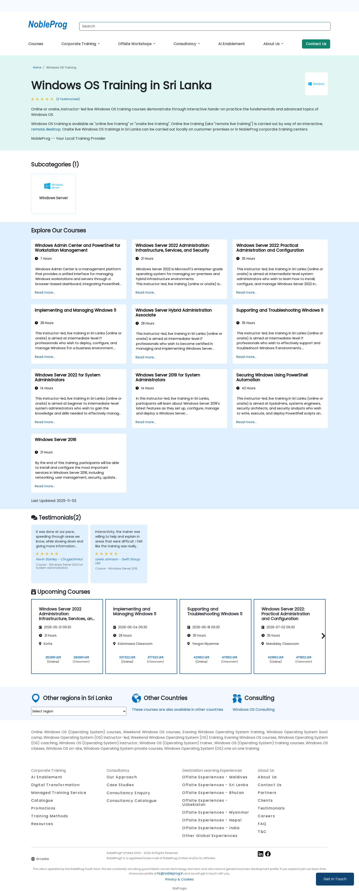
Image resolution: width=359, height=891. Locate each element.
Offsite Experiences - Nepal (212, 820)
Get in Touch (335, 879)
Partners (267, 792)
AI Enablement (231, 43)
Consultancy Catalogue (132, 800)
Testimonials (271, 808)
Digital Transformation (55, 784)
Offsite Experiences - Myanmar (215, 812)
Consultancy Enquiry (128, 793)
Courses (35, 43)
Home (37, 67)
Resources (42, 823)
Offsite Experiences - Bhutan (213, 792)
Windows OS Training (61, 67)
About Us (271, 43)
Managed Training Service (58, 792)
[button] (322, 636)
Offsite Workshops (135, 43)
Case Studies (120, 784)
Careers (266, 816)
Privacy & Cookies (179, 879)
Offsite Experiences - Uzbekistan (205, 802)
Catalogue (42, 800)
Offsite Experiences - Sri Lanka (215, 784)
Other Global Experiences (209, 835)
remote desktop (46, 129)
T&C (262, 831)
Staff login (179, 888)
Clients (265, 800)
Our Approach (122, 777)
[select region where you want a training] (78, 711)
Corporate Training (79, 43)
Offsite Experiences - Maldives (215, 777)
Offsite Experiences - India (210, 828)
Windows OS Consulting (254, 709)
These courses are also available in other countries (177, 709)
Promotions (43, 808)
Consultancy (185, 43)
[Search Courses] (205, 26)
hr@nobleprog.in (170, 873)
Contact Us (316, 43)
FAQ (262, 823)
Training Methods (49, 816)
